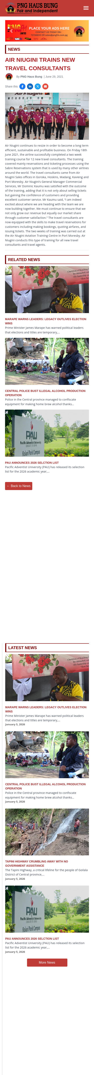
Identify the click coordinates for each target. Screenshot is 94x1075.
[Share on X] (38, 86)
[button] (11, 31)
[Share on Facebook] (22, 86)
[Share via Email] (45, 86)
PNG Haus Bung (31, 76)
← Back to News (18, 486)
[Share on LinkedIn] (30, 86)
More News (47, 962)
